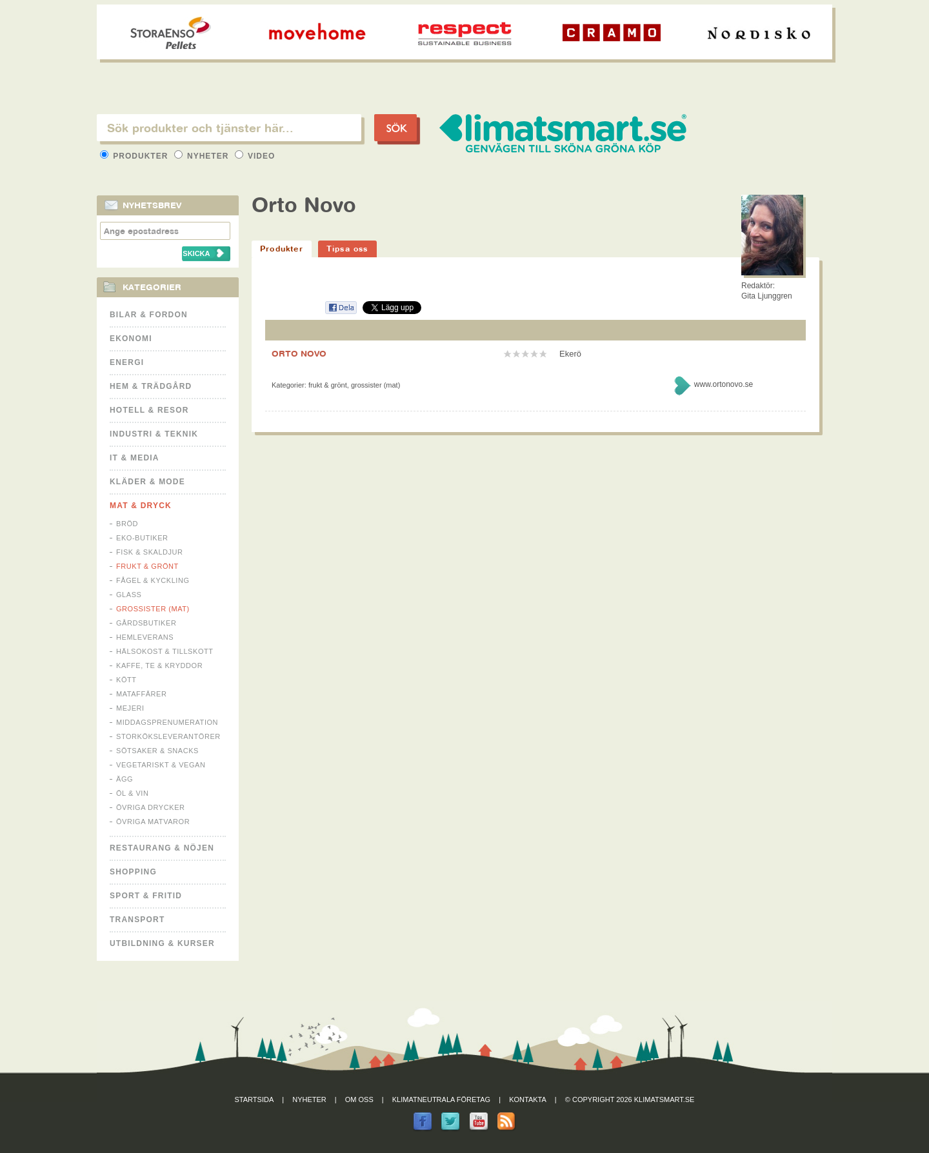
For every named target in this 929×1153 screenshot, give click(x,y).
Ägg (124, 779)
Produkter (135, 156)
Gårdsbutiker (146, 623)
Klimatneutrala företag (441, 1099)
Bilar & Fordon (149, 314)
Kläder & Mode (147, 481)
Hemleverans (145, 637)
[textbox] (229, 127)
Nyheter (203, 156)
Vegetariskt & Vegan (160, 765)
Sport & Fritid (146, 895)
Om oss (359, 1099)
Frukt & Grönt (147, 566)
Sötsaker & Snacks (157, 750)
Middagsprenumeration (167, 722)
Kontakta (527, 1099)
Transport (137, 919)
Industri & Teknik (154, 434)
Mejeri (130, 708)
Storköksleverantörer (168, 736)
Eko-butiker (142, 538)
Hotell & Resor (149, 410)
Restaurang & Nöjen (162, 847)
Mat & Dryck (141, 505)
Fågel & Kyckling (153, 580)
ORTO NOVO (299, 353)
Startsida (254, 1099)
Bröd (127, 523)
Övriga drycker (150, 807)
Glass (128, 594)
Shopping (133, 871)
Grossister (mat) (153, 609)
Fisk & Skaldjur (149, 552)
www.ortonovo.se (723, 384)
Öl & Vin (132, 793)
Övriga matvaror (153, 821)
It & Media (134, 457)
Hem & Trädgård (151, 386)
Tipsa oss (347, 248)
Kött (126, 680)
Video (255, 156)
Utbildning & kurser (162, 943)
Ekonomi (131, 338)
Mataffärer (141, 694)
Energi (127, 362)
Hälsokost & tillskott (165, 651)
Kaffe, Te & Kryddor (159, 665)
